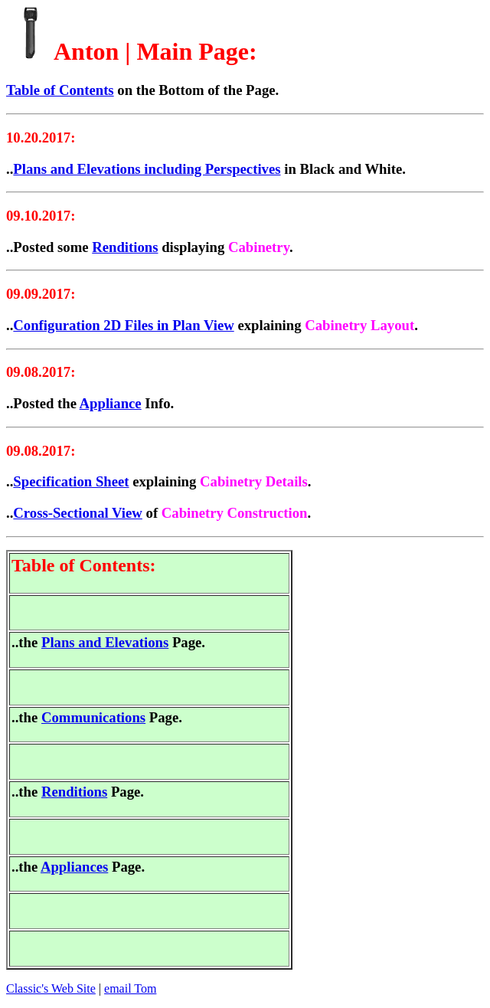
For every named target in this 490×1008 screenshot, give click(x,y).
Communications (93, 717)
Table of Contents (60, 90)
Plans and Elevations (104, 642)
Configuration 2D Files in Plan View (123, 325)
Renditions (125, 247)
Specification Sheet (71, 481)
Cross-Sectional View (77, 513)
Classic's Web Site (51, 988)
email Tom (130, 988)
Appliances (74, 867)
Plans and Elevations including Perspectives (146, 169)
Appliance (111, 403)
